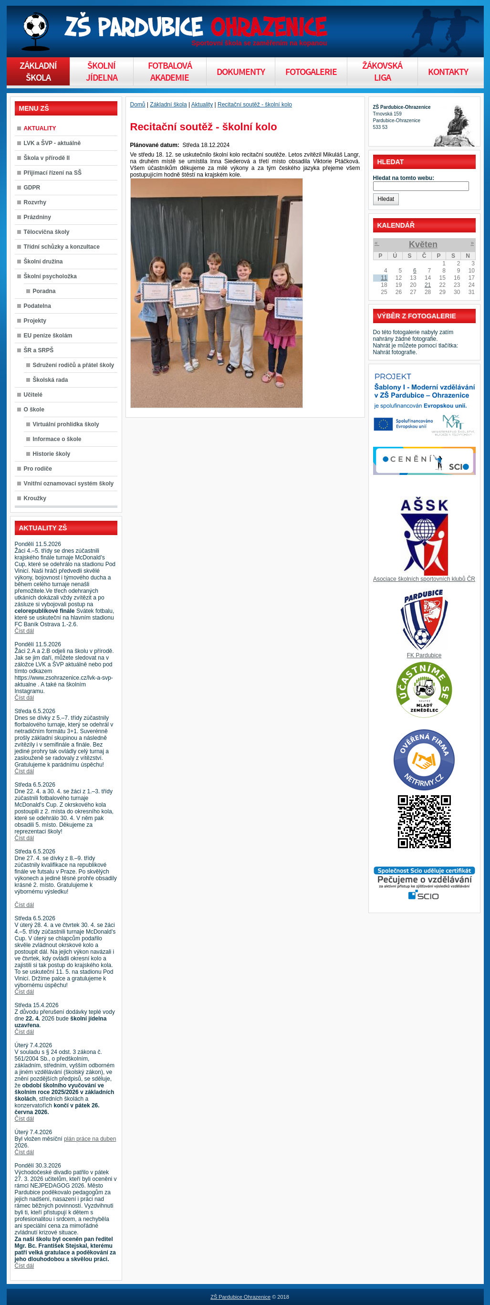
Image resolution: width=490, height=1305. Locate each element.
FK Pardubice (424, 655)
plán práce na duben (90, 1139)
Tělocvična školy (47, 232)
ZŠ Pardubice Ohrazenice (240, 1297)
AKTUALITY (40, 128)
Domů (138, 104)
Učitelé (33, 394)
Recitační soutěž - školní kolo (255, 104)
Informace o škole (57, 439)
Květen (423, 244)
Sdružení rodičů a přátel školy (74, 365)
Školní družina (43, 261)
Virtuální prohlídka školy (66, 424)
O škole (34, 409)
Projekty (35, 320)
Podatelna (37, 306)
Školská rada (50, 380)
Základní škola (168, 104)
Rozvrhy (35, 202)
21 (428, 285)
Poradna (44, 291)
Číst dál (24, 631)
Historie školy (52, 454)
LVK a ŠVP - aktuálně (52, 143)
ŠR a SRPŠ (39, 350)
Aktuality (202, 104)
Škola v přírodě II (47, 158)
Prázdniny (37, 217)
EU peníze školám (48, 335)
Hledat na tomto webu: (404, 178)
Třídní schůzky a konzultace (62, 246)
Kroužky (35, 498)
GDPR (32, 187)
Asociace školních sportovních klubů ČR (424, 579)
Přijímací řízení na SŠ (53, 172)
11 (384, 277)
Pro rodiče (38, 468)
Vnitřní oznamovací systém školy (69, 483)
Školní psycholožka (50, 276)
